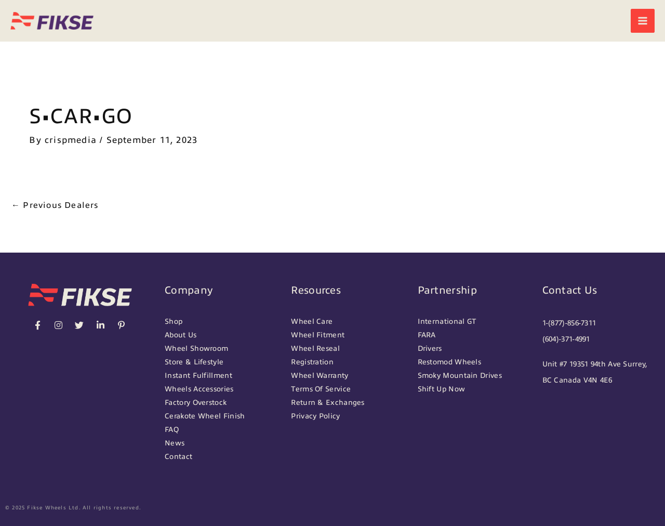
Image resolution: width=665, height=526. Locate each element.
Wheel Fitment (317, 335)
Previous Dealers (55, 205)
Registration (312, 362)
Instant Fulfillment (198, 375)
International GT (447, 321)
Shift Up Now (442, 389)
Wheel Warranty (319, 375)
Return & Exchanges (327, 402)
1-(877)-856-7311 (569, 323)
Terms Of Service (321, 389)
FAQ (172, 429)
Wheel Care (311, 321)
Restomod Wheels (450, 362)
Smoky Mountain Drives (460, 375)
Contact (178, 457)
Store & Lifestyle (194, 362)
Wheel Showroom (196, 348)
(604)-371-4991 (566, 339)
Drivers (430, 348)
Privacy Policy (315, 416)
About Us (180, 335)
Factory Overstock (196, 402)
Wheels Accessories (199, 389)
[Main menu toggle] (643, 21)
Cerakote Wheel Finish (205, 416)
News (174, 443)
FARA (427, 335)
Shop (173, 321)
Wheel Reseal (315, 348)
